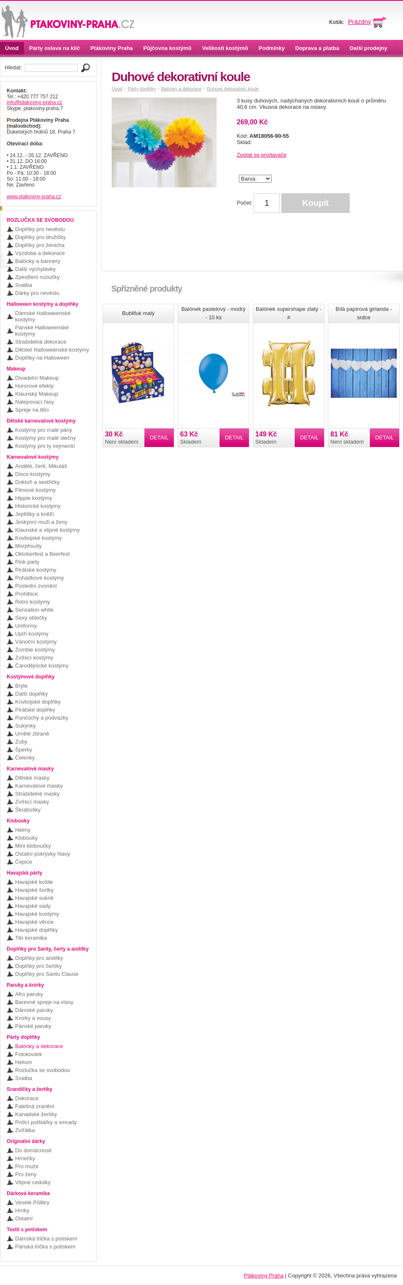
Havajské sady (33, 906)
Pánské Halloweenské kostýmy (42, 330)
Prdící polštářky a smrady (46, 1122)
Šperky (23, 749)
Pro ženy (26, 1174)
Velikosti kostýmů (225, 48)
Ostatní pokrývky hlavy (42, 854)
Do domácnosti (33, 1150)
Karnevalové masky (39, 786)
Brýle (21, 686)
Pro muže (27, 1166)
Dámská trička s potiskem (46, 1238)
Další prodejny (368, 48)
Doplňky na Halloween (42, 358)
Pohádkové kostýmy (39, 578)
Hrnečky (25, 1158)
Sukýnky (25, 726)
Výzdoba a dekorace (40, 253)
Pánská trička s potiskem (45, 1246)
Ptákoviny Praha (111, 48)
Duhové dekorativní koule (233, 88)
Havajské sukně (34, 898)
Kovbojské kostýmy (38, 538)
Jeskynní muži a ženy (41, 522)
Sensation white (34, 610)
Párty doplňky (142, 88)
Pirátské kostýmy (35, 570)
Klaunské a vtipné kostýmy (47, 530)
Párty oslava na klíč (54, 48)
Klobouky (26, 838)
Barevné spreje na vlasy (44, 1002)
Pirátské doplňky (35, 710)
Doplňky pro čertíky (38, 966)
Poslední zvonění (36, 586)
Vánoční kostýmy (36, 642)
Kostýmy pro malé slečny (45, 438)
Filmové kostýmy (35, 490)
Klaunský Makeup (36, 394)
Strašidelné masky (37, 794)
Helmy (23, 830)
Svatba (23, 285)
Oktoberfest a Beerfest (42, 554)
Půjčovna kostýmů (167, 48)
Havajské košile (34, 882)
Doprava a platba (317, 48)
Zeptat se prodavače (262, 155)
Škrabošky (28, 810)
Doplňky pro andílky (39, 958)
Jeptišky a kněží (34, 514)
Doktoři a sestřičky (37, 482)
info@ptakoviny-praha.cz (34, 102)
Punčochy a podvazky (41, 718)
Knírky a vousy (33, 1018)
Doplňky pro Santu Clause (47, 974)
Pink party (27, 562)
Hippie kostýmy (33, 498)
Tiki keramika (31, 938)
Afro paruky (29, 994)
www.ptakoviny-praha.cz (34, 197)
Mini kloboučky (33, 846)
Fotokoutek (28, 1054)
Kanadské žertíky (36, 1114)
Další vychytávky (35, 269)
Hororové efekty (34, 386)
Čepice (23, 862)
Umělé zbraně (32, 734)
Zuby (21, 741)
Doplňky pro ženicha (40, 245)
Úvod (12, 48)
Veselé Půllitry (32, 1202)
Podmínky (272, 48)
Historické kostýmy (37, 506)
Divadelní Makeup (37, 378)
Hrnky (22, 1210)
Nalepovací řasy (34, 402)
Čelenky (25, 757)
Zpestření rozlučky (37, 277)
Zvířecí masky (32, 802)
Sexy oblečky (31, 618)
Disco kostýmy (32, 474)
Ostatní (24, 1218)
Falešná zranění (34, 1106)
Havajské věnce (34, 922)
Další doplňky (31, 694)
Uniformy (26, 626)
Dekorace (27, 1098)
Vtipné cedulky (33, 1182)
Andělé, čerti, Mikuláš (41, 466)
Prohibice (26, 594)
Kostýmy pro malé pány (43, 430)
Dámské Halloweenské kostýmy (43, 316)
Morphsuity (28, 546)
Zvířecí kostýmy (34, 657)
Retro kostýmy (32, 602)
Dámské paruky (34, 1010)
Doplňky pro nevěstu (40, 229)
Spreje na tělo (32, 410)
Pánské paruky (33, 1026)
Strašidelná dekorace (40, 342)
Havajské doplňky (36, 930)
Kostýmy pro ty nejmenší (45, 446)
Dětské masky (32, 778)
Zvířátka (25, 1130)
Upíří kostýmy (31, 634)
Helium (23, 1062)
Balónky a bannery (37, 261)
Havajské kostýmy (37, 914)
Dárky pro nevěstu (37, 293)
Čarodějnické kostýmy (41, 665)
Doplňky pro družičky (40, 237)
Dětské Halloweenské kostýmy (52, 350)
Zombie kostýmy (35, 649)
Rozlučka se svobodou (42, 1070)
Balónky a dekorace (39, 1046)
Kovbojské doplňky (37, 702)
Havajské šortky (34, 890)
